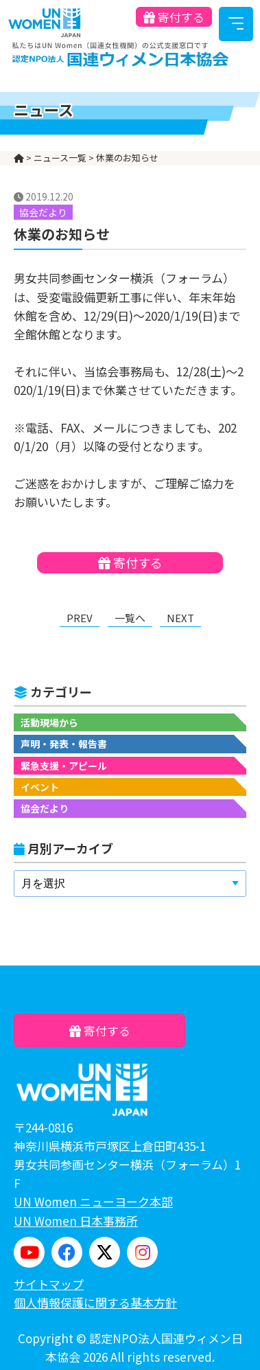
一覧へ (130, 617)
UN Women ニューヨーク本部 (93, 1201)
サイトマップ (49, 1283)
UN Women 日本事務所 (76, 1220)
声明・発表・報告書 (64, 744)
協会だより (45, 808)
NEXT (180, 617)
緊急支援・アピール (64, 766)
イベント (40, 787)
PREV (80, 617)
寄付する (173, 16)
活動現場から (49, 722)
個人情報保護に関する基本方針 (95, 1302)
